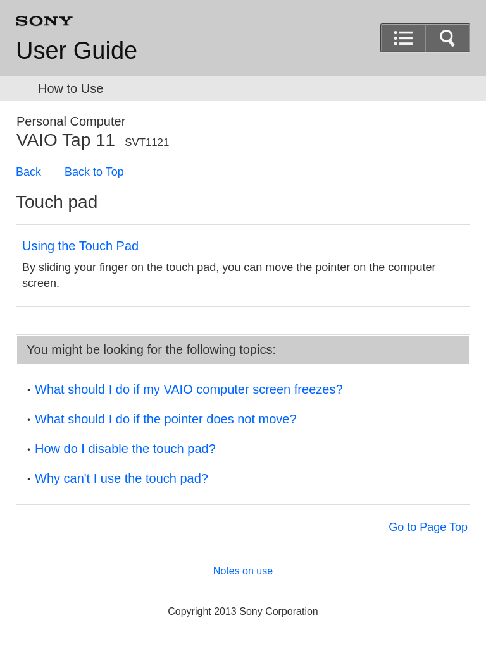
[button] (447, 38)
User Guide (76, 51)
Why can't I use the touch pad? (121, 478)
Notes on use (243, 571)
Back (28, 172)
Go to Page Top (428, 527)
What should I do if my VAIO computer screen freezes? (189, 389)
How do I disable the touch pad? (125, 449)
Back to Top (94, 172)
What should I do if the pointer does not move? (166, 419)
